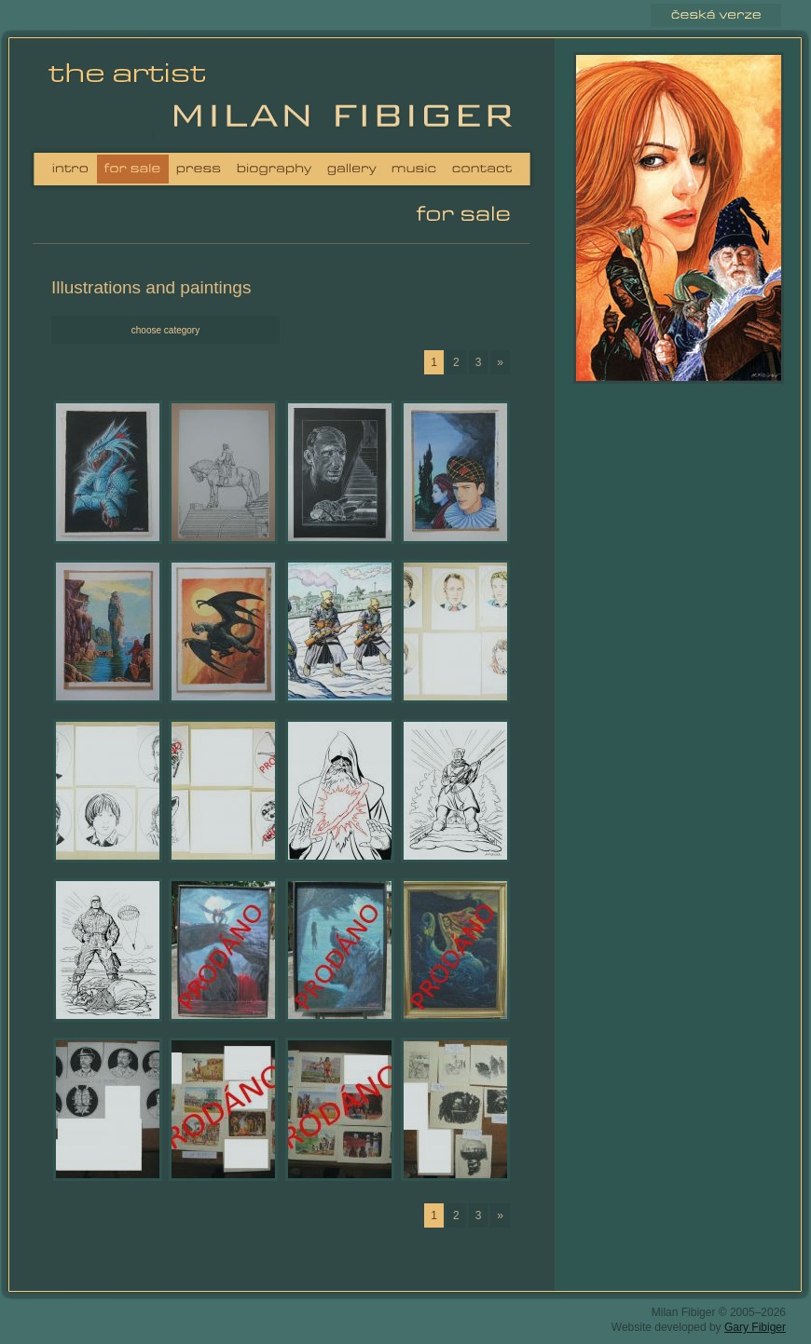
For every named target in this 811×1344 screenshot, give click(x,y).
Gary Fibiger (755, 1327)
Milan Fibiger (133, 97)
